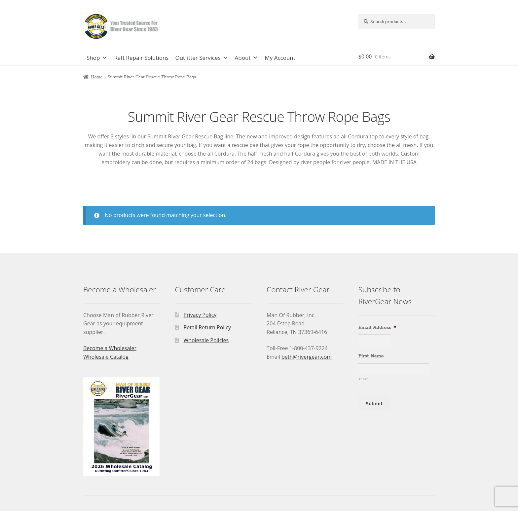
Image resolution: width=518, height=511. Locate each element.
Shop (97, 58)
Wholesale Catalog (106, 356)
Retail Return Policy (207, 327)
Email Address (377, 328)
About (246, 58)
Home (97, 77)
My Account (280, 57)
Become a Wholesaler (109, 348)
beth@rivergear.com (306, 356)
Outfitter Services (201, 58)
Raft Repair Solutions (141, 57)
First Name (371, 356)
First (363, 379)
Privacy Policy (199, 314)
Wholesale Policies (206, 340)
